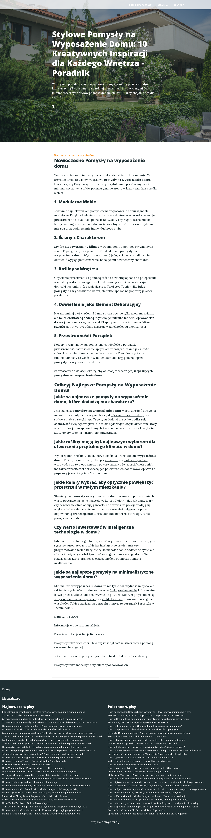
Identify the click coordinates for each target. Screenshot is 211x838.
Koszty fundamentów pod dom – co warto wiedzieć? (137, 736)
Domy (31, 5)
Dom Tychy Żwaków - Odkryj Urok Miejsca (26, 803)
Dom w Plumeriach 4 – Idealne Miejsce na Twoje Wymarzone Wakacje (147, 796)
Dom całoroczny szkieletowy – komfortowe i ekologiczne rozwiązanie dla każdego (154, 803)
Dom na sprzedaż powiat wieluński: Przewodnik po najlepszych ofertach (42, 810)
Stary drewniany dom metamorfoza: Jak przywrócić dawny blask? (39, 799)
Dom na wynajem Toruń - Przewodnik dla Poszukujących (34, 760)
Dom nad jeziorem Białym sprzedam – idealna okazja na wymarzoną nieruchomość (154, 750)
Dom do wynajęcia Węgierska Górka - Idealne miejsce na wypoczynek (41, 757)
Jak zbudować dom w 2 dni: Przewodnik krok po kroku (138, 771)
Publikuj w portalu (140, 5)
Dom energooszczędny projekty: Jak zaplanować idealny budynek (144, 792)
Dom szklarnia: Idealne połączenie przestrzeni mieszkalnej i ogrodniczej (148, 718)
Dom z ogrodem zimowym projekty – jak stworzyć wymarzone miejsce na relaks (153, 806)
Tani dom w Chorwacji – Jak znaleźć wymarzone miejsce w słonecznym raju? (45, 806)
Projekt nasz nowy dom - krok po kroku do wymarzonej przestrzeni (146, 715)
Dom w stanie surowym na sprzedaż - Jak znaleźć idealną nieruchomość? (148, 799)
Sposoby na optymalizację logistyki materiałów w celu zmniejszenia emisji (43, 711)
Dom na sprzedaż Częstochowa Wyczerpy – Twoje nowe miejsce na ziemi (149, 711)
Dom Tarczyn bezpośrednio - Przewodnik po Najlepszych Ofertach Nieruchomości (48, 750)
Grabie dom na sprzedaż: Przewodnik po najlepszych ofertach (142, 743)
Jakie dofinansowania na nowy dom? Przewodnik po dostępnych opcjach (43, 753)
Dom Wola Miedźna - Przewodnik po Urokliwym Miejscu (33, 768)
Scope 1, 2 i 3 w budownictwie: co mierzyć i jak (28, 715)
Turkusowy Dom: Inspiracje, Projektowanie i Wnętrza (138, 722)
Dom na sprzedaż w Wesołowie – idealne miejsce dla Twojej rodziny (40, 789)
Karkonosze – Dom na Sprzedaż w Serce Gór (27, 764)
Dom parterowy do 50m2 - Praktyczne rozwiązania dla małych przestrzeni (44, 746)
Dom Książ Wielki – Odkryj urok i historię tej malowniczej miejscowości (41, 792)
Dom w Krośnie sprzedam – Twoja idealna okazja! (30, 782)
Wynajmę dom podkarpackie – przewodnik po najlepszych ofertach (40, 775)
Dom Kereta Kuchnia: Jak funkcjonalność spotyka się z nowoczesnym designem (46, 778)
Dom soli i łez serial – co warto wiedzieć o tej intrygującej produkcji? (146, 746)
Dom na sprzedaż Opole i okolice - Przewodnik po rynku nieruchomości (42, 725)
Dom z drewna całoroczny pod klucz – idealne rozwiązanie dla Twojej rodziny (46, 785)
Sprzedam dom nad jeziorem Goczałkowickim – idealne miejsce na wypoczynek (46, 743)
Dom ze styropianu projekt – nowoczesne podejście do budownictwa (41, 813)
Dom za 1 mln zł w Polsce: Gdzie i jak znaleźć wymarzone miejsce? (145, 725)
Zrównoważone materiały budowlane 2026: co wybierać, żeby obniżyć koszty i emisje (49, 722)
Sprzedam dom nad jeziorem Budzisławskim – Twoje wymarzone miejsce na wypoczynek (52, 736)
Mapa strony (11, 698)
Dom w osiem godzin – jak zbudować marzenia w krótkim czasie (144, 768)
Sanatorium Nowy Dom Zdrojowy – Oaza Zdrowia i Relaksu (35, 796)
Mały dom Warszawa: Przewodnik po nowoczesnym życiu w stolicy (145, 775)
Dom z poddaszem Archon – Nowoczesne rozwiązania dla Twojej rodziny (149, 778)
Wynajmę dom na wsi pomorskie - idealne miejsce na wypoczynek (39, 771)
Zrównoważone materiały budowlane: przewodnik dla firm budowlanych (42, 718)
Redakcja (163, 5)
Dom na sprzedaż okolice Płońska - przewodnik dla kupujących (143, 729)
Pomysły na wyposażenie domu (75, 155)
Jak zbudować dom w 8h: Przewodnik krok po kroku (136, 810)
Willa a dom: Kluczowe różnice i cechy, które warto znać (139, 760)
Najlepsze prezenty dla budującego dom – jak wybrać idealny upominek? (42, 739)
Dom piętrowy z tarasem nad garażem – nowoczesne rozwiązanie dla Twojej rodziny (156, 782)
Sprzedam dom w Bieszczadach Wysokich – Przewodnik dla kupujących (147, 813)
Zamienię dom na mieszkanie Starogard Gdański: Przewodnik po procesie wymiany (48, 732)
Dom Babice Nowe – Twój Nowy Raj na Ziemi (133, 764)
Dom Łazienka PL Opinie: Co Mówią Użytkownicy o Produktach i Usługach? (149, 785)
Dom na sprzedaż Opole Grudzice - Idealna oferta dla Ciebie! (36, 729)
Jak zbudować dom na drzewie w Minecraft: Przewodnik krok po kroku (147, 753)
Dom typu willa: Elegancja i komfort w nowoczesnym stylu (140, 757)
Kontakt (179, 5)
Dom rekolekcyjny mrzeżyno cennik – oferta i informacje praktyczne (146, 739)
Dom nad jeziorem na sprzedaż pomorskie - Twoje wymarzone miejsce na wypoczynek (157, 789)
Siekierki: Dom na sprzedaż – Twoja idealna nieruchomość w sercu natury (149, 732)
